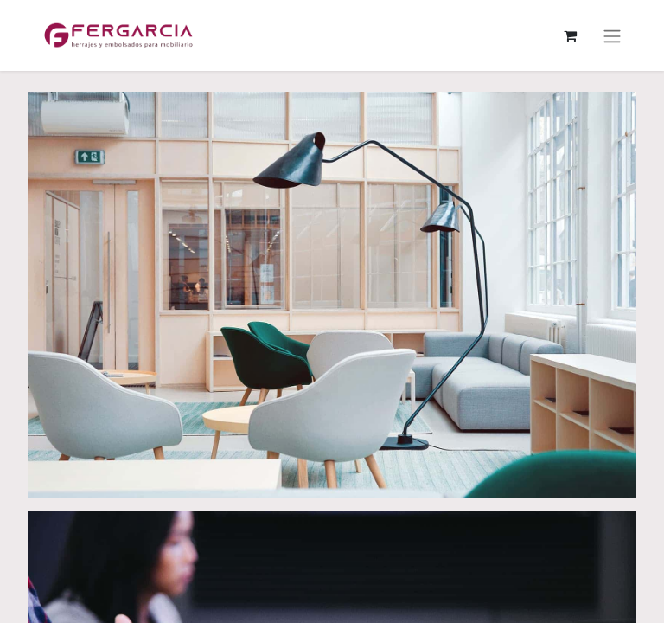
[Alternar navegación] (612, 35)
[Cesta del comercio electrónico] (569, 35)
